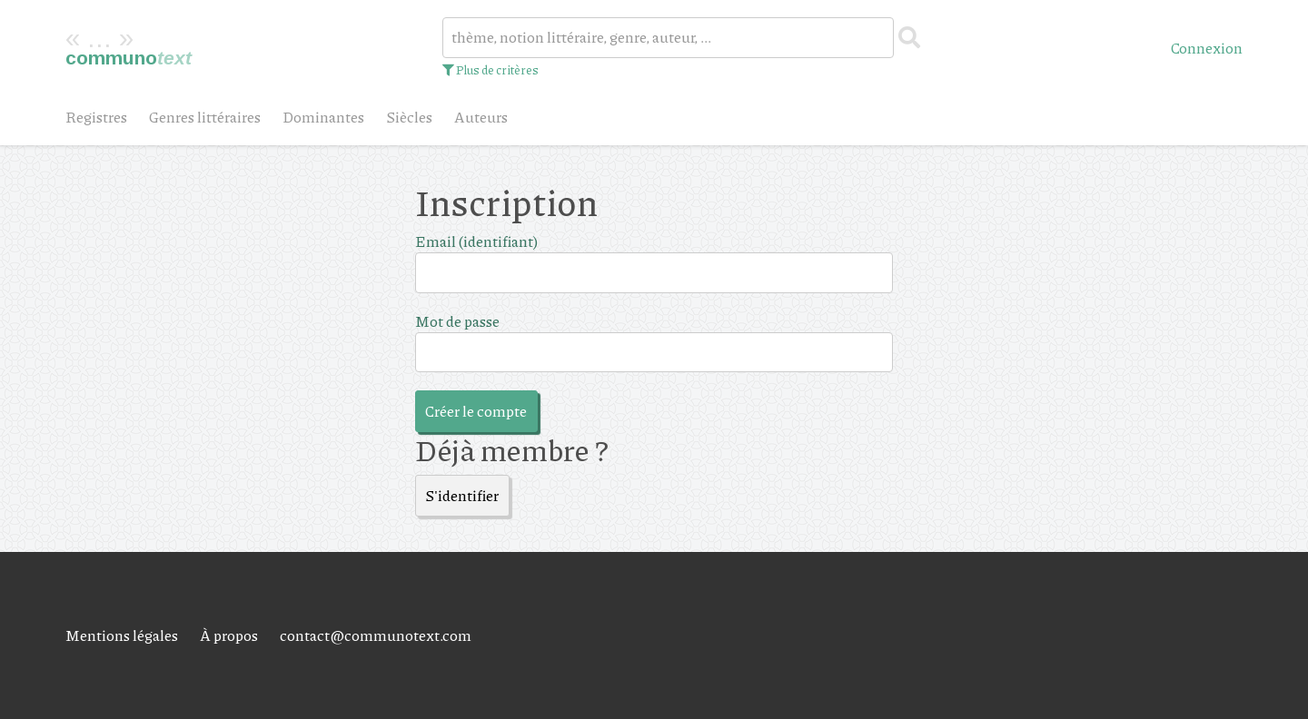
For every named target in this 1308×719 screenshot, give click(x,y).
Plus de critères (490, 70)
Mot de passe (457, 320)
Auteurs (481, 116)
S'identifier (462, 495)
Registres (96, 116)
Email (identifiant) (476, 241)
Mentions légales (121, 635)
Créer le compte (476, 410)
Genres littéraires (205, 116)
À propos (229, 635)
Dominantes (323, 116)
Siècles (409, 116)
